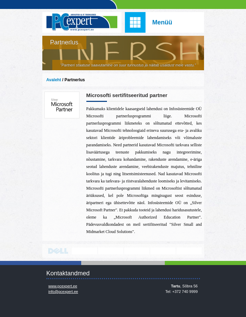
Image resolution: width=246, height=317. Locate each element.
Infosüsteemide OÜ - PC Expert (81, 22)
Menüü (162, 22)
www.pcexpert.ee (63, 286)
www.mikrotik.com (162, 250)
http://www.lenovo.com (84, 250)
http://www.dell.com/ (58, 250)
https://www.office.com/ (189, 250)
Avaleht (53, 79)
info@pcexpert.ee (63, 291)
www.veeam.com (136, 250)
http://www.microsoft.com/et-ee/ (110, 250)
